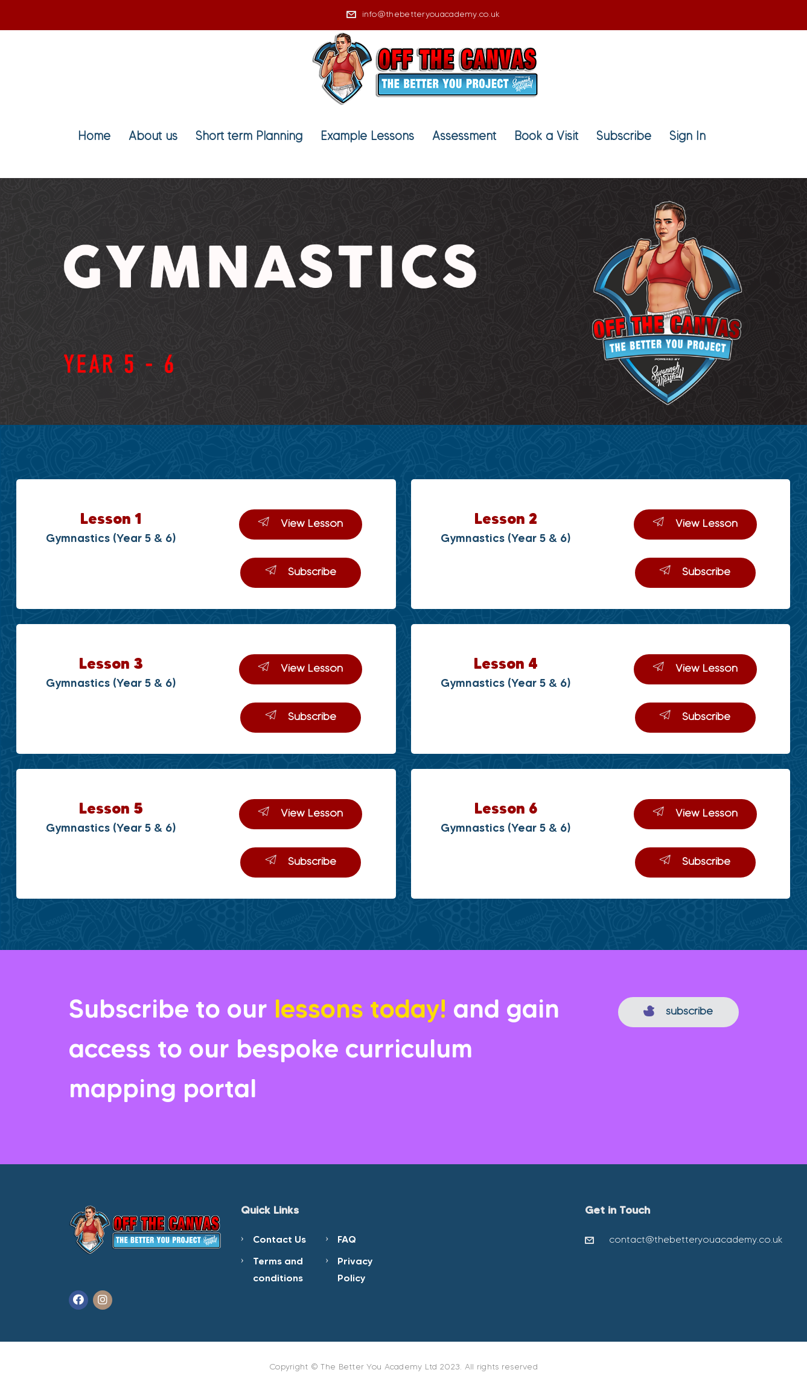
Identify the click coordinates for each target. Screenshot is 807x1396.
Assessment (464, 136)
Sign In (687, 136)
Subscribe (623, 136)
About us (153, 136)
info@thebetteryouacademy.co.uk (431, 14)
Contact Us (279, 1239)
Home (94, 136)
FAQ (346, 1239)
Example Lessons (367, 136)
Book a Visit (546, 136)
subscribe (678, 1011)
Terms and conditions (278, 1269)
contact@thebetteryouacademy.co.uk (696, 1239)
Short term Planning (249, 136)
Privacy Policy (355, 1269)
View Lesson (300, 523)
